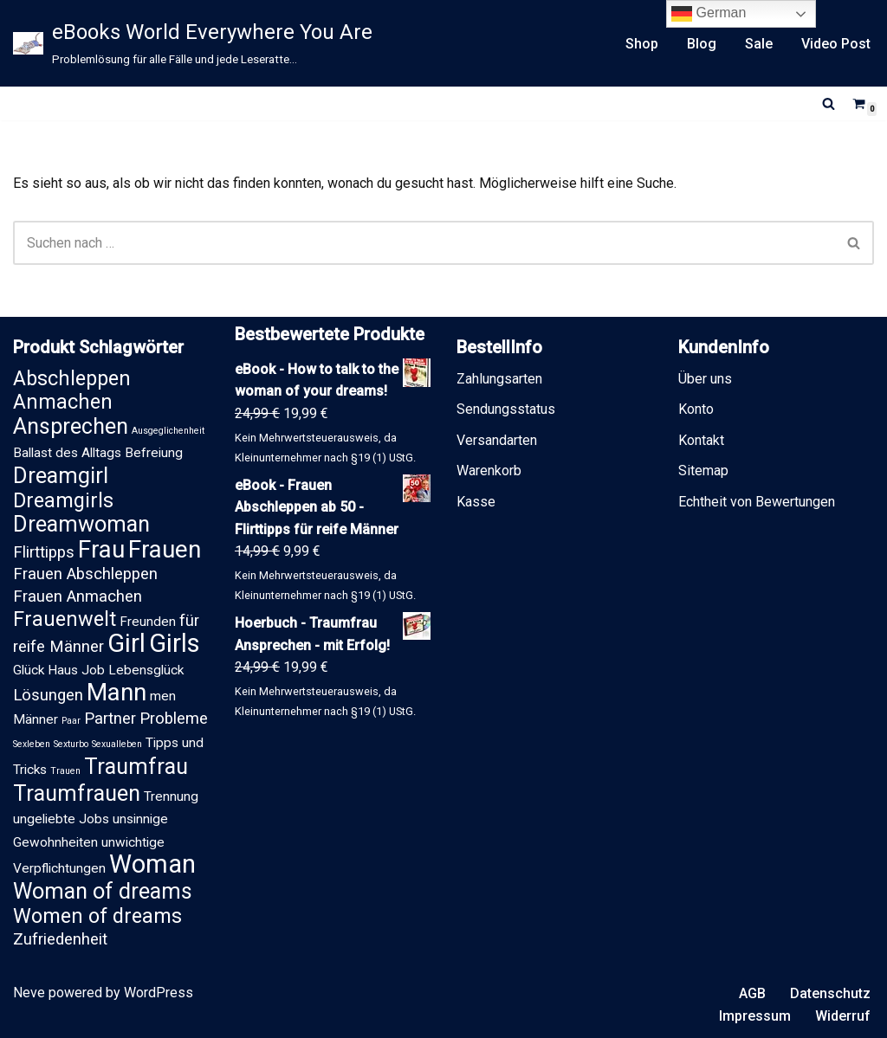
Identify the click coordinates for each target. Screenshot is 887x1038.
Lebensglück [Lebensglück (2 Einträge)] (146, 670)
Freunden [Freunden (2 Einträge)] (148, 621)
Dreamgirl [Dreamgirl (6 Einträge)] (60, 475)
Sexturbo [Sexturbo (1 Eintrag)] (71, 744)
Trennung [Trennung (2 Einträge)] (171, 796)
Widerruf (843, 1016)
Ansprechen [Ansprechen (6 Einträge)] (70, 426)
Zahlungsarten (499, 379)
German (708, 13)
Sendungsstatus (505, 409)
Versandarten (496, 440)
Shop (641, 43)
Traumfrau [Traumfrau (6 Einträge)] (136, 766)
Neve (29, 992)
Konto (696, 409)
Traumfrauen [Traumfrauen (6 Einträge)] (76, 793)
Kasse (475, 501)
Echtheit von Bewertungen (756, 501)
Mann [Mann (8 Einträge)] (116, 692)
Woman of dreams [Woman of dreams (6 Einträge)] (102, 891)
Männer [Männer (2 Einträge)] (35, 719)
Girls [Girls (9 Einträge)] (174, 643)
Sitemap (703, 470)
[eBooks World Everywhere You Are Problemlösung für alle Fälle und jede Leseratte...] (192, 43)
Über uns (705, 379)
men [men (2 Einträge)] (163, 696)
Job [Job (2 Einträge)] (93, 670)
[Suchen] (828, 103)
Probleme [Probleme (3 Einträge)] (173, 718)
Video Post (836, 43)
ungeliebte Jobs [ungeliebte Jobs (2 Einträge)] (61, 819)
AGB (752, 993)
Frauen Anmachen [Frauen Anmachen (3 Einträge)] (77, 596)
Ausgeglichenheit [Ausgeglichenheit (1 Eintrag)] (168, 430)
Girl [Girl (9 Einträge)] (126, 643)
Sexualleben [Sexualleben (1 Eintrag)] (117, 744)
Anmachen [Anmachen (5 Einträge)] (63, 402)
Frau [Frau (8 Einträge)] (101, 549)
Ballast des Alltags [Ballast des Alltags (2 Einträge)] (67, 453)
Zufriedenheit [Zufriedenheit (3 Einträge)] (60, 939)
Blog (701, 43)
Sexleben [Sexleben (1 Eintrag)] (31, 744)
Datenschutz (830, 993)
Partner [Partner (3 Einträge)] (110, 718)
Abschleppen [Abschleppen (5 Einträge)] (72, 378)
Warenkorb (488, 470)
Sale (759, 43)
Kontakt (701, 440)
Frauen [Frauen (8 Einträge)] (164, 549)
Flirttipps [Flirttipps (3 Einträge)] (43, 552)
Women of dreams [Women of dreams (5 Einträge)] (97, 916)
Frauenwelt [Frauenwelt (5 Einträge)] (64, 619)
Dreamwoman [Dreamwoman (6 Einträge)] (81, 524)
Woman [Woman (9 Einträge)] (152, 864)
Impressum (755, 1016)
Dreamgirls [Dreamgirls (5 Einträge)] (63, 500)
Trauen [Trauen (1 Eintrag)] (65, 771)
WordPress (158, 992)
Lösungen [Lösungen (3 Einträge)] (48, 695)
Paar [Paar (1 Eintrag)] (71, 720)
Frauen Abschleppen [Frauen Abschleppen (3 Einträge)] (85, 573)
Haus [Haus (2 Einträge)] (63, 670)
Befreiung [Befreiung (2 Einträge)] (154, 453)
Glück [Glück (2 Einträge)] (28, 670)
